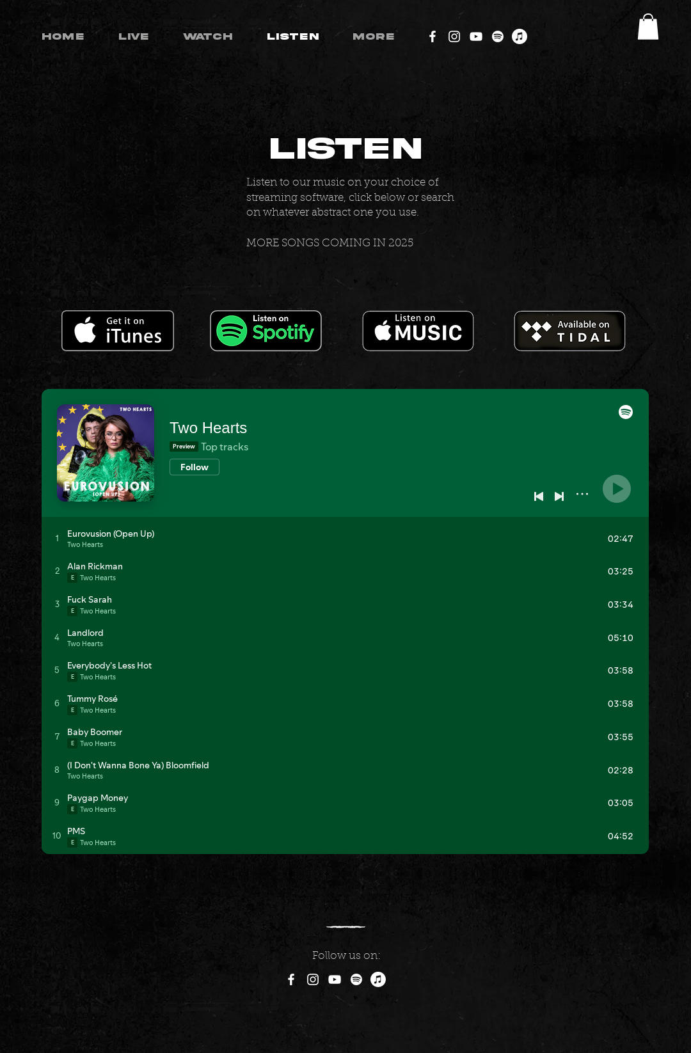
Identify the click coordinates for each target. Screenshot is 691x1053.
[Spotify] (497, 36)
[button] (648, 26)
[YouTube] (476, 36)
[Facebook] (432, 36)
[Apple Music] (519, 36)
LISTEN (346, 149)
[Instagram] (454, 36)
